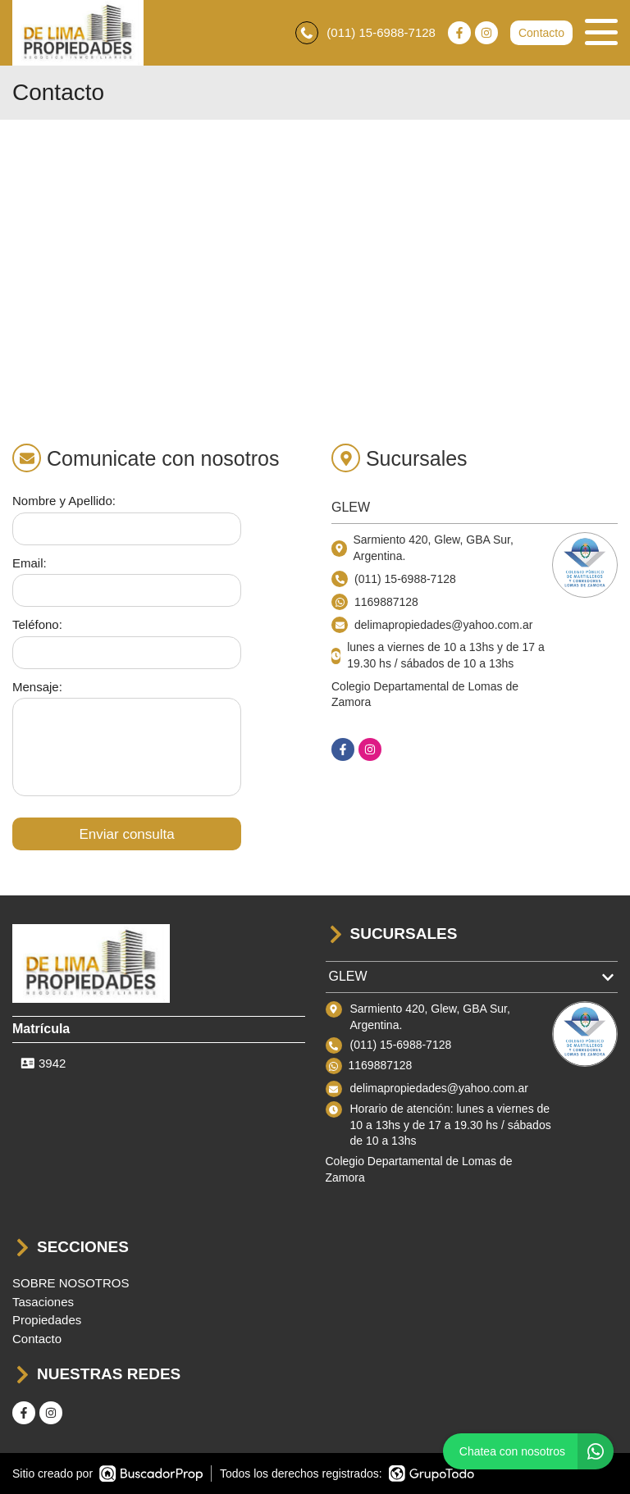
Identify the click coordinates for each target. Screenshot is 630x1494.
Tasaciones (43, 1302)
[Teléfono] (126, 652)
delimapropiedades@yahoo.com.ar (439, 1088)
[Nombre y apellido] (126, 528)
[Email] (126, 590)
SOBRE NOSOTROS (71, 1283)
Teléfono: (37, 624)
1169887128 (386, 601)
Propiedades (46, 1320)
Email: (29, 563)
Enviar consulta (126, 834)
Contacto (541, 32)
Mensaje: (37, 687)
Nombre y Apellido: (64, 501)
